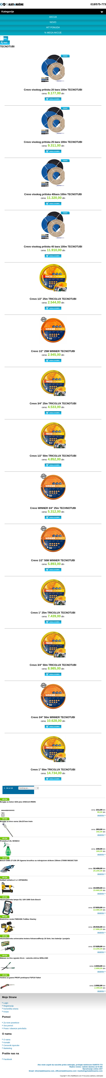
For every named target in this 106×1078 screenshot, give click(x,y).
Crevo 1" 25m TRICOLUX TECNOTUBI (53, 612)
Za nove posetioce (11, 1023)
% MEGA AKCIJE (53, 33)
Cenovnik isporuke (11, 1045)
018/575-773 (98, 4)
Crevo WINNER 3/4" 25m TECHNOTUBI (53, 508)
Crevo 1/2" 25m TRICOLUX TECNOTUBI (53, 299)
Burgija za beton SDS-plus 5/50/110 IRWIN (18, 802)
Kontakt (6, 1042)
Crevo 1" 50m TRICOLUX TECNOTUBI (53, 769)
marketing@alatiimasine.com (90, 1071)
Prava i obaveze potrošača (14, 1028)
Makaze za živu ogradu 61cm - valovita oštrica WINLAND (24, 958)
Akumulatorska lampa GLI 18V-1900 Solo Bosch (20, 900)
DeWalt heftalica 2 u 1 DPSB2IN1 (14, 880)
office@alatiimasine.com (65, 1071)
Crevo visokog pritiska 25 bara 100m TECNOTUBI (53, 142)
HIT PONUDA (53, 27)
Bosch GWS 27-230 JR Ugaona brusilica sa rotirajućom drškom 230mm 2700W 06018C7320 (39, 860)
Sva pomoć (8, 1025)
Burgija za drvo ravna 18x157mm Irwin (16, 821)
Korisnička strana (10, 1009)
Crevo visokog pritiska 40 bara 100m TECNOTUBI (53, 246)
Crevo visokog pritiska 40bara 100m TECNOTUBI (53, 194)
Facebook (7, 1059)
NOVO (53, 22)
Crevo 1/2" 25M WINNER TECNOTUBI (53, 351)
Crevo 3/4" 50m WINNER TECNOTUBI (53, 717)
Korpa (6, 1011)
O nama (6, 1039)
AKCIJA (53, 17)
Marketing (7, 1048)
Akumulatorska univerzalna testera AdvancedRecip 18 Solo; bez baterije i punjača (35, 938)
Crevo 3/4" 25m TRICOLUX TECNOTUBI (53, 403)
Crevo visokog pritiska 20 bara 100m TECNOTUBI (53, 89)
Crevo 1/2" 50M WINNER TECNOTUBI (53, 560)
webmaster (99, 1076)
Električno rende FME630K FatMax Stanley (18, 919)
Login (5, 1003)
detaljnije (100, 815)
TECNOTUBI (7, 46)
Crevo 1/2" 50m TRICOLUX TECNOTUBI (53, 455)
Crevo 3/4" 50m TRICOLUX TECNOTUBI (53, 665)
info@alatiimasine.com (44, 1071)
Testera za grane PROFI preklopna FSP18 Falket (20, 978)
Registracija (8, 1006)
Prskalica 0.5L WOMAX (9, 841)
